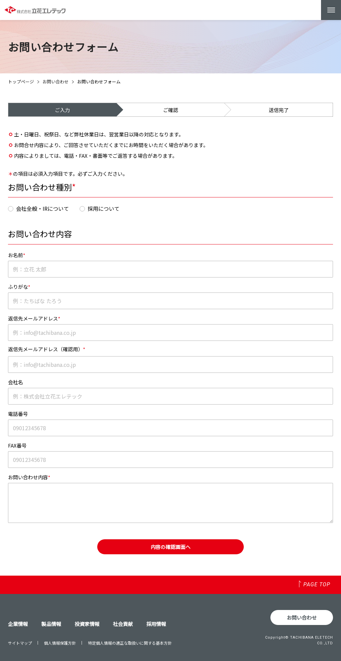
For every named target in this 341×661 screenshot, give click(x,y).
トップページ (21, 81)
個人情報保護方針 (60, 643)
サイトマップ (20, 643)
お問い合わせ (56, 81)
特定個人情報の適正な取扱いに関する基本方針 (130, 643)
